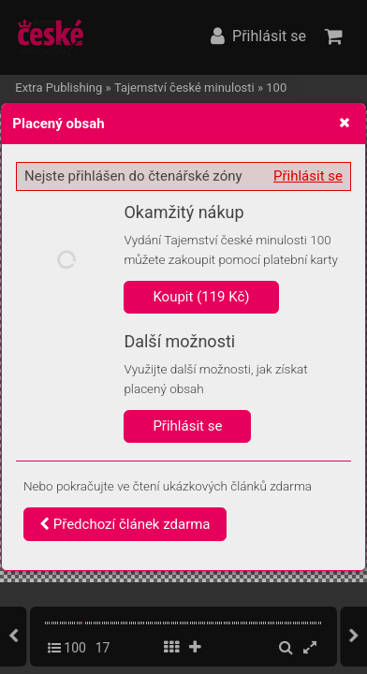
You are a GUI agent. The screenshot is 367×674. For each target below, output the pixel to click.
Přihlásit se (308, 176)
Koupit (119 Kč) (201, 296)
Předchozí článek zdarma (125, 524)
